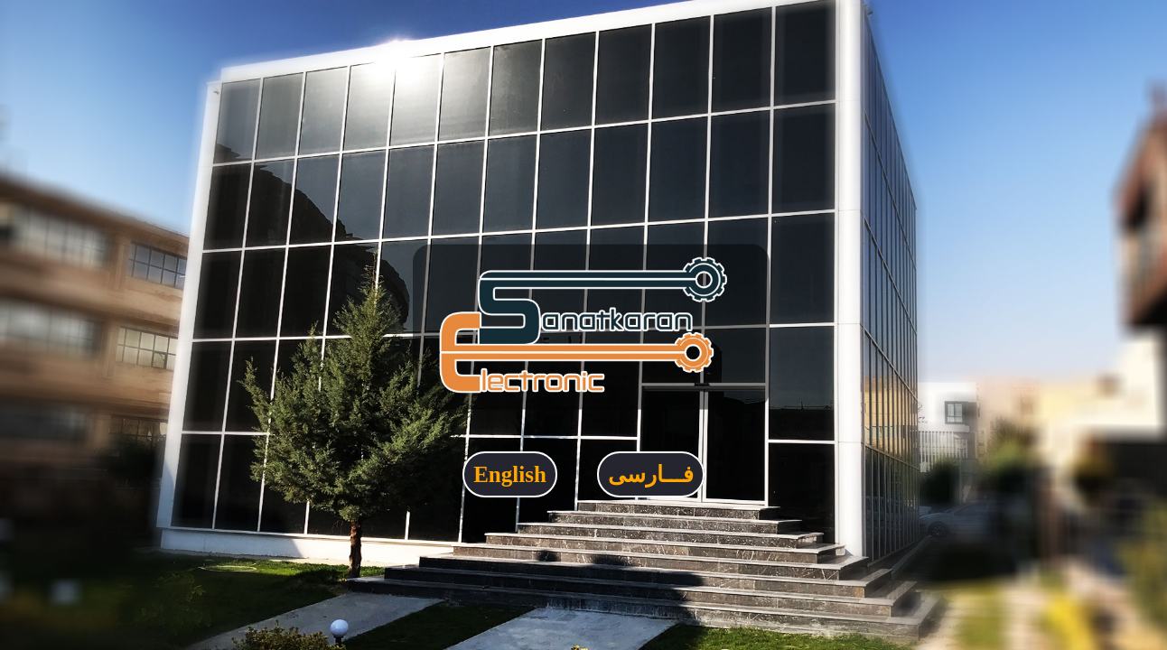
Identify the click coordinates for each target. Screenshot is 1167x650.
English (509, 474)
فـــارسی (651, 474)
